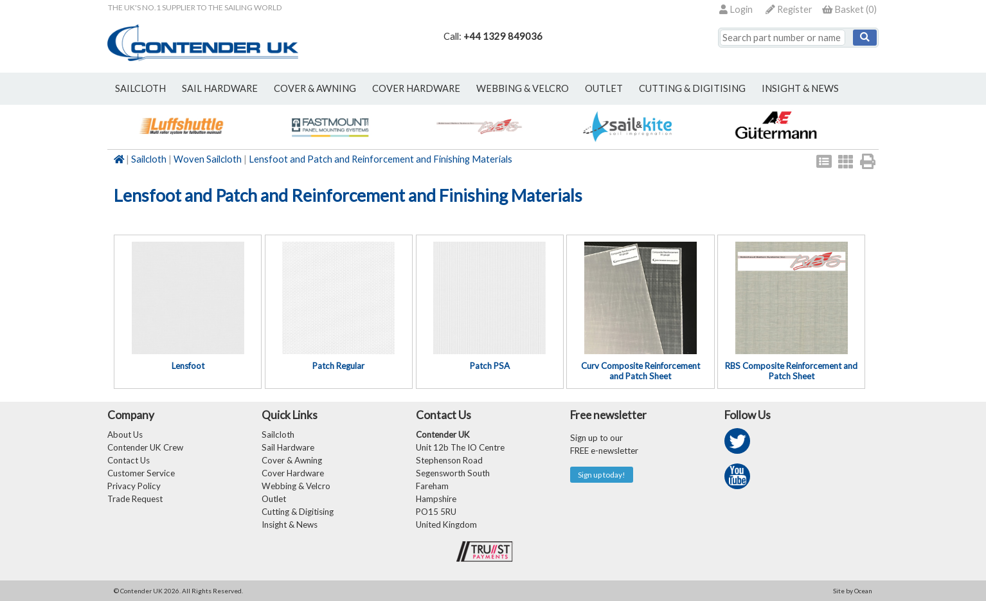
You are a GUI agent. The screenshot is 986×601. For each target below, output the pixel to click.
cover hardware (416, 88)
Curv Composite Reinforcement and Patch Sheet (640, 371)
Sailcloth (148, 159)
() (849, 9)
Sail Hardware (288, 447)
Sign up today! (601, 475)
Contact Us (128, 460)
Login (736, 9)
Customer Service (141, 473)
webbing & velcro (522, 88)
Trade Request (135, 499)
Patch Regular (338, 366)
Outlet (274, 499)
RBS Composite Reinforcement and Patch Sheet (791, 371)
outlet (604, 88)
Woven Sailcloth (208, 159)
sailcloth (140, 88)
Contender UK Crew (145, 447)
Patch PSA (490, 366)
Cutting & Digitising (692, 88)
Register (789, 9)
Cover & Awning (292, 460)
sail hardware (220, 88)
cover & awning (315, 88)
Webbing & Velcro (296, 486)
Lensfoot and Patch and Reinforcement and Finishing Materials (380, 159)
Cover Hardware (293, 473)
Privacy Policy (134, 486)
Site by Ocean (852, 591)
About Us (125, 434)
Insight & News (800, 88)
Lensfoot (188, 366)
